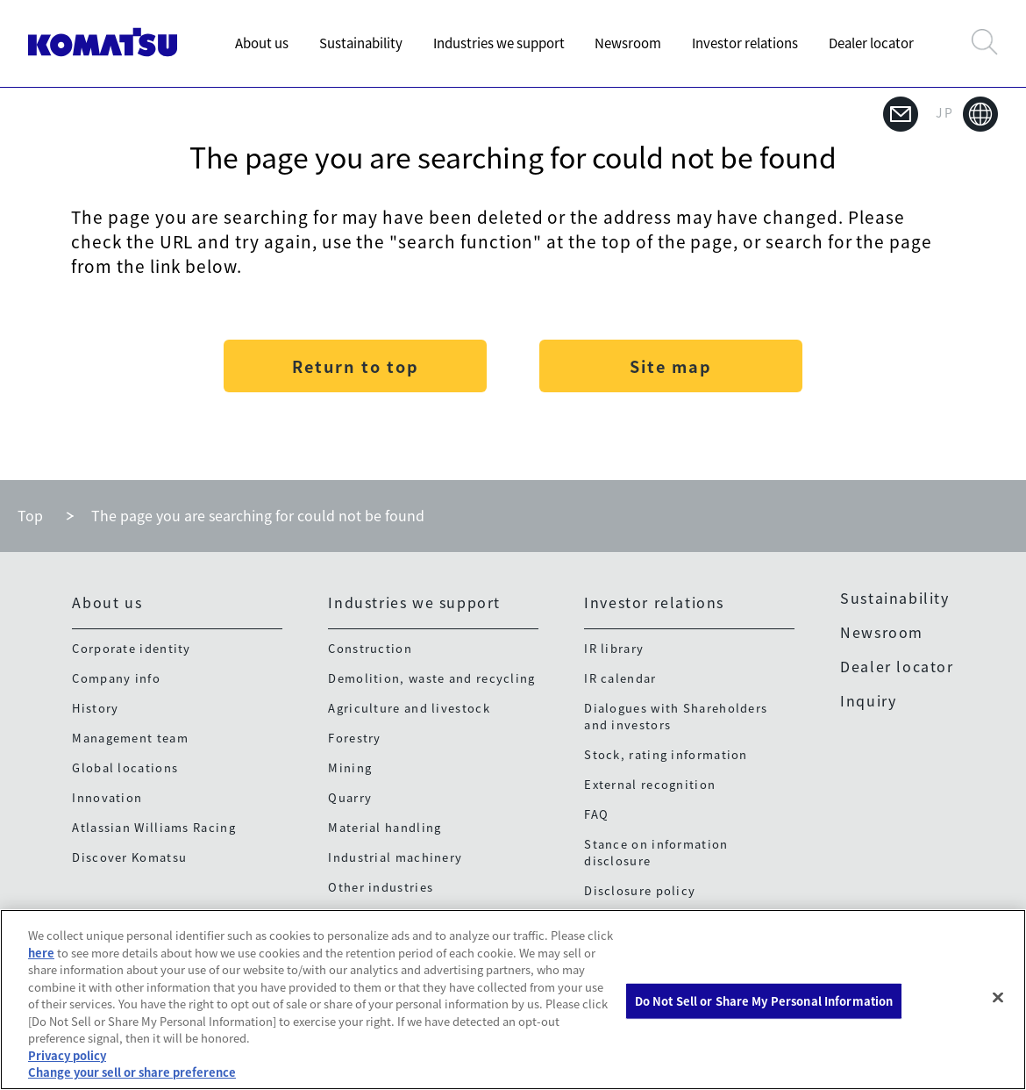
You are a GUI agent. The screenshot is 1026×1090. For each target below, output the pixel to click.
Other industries (380, 886)
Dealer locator (871, 43)
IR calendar (620, 678)
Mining (350, 767)
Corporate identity (131, 648)
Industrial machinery (395, 857)
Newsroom (628, 43)
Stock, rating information (666, 754)
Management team (130, 737)
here (41, 952)
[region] (513, 999)
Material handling (384, 827)
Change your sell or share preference (132, 1072)
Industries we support (499, 43)
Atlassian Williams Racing (154, 827)
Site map (671, 366)
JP (967, 114)
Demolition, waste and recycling (431, 678)
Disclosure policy (639, 890)
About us (262, 43)
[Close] (998, 998)
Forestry (354, 737)
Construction (370, 648)
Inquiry (868, 700)
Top (30, 515)
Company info (116, 678)
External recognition (650, 784)
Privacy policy (67, 1055)
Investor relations (745, 43)
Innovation (107, 797)
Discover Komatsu (129, 857)
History (95, 707)
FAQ (596, 814)
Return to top (355, 366)
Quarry (350, 797)
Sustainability (361, 43)
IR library (614, 648)
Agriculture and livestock (409, 707)
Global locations (125, 767)
